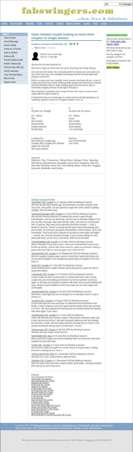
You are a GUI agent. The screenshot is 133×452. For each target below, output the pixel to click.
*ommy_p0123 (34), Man (42, 354)
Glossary (77, 428)
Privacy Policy (26, 428)
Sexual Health (84, 425)
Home (4, 24)
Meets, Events (73, 24)
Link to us (57, 425)
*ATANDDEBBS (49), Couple (44, 242)
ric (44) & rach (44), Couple (41, 394)
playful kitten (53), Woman (41, 379)
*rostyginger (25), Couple (42, 274)
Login (104, 24)
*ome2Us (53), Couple (41, 300)
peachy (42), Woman (39, 386)
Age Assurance (107, 425)
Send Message (11, 41)
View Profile (10, 38)
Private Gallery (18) (13, 60)
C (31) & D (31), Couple (40, 396)
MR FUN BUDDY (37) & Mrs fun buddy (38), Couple (51, 415)
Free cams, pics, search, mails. (116, 42)
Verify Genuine (11, 71)
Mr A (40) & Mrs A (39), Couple (43, 413)
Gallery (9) (9, 56)
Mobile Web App (95, 428)
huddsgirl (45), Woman (40, 383)
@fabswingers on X (69, 425)
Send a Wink (10, 45)
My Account (16, 24)
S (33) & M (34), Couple (40, 403)
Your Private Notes (13, 74)
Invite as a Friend (12, 49)
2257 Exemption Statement (48, 428)
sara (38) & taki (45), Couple (42, 392)
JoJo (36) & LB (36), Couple (42, 400)
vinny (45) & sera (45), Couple (42, 381)
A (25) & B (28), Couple (40, 411)
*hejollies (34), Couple (41, 360)
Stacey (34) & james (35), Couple (44, 407)
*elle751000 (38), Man (41, 336)
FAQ (36, 428)
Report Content (66, 428)
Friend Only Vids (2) (13, 67)
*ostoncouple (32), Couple (43, 329)
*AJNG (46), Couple (40, 345)
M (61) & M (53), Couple (40, 385)
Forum (60, 24)
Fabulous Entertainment (43, 425)
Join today (112, 67)
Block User (9, 78)
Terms (17, 428)
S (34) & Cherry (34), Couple (42, 390)
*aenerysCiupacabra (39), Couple (46, 214)
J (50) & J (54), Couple (40, 402)
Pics (95, 24)
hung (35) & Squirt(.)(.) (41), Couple (45, 409)
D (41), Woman (37, 398)
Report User (10, 82)
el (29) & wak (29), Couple (41, 388)
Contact (85, 428)
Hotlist (49, 24)
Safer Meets (95, 425)
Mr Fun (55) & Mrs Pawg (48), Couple (45, 405)
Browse (30, 24)
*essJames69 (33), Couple (43, 253)
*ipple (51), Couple (39, 265)
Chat (39, 24)
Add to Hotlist (11, 52)
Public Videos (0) (12, 63)
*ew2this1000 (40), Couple (43, 315)
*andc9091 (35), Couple (42, 202)
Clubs (87, 24)
